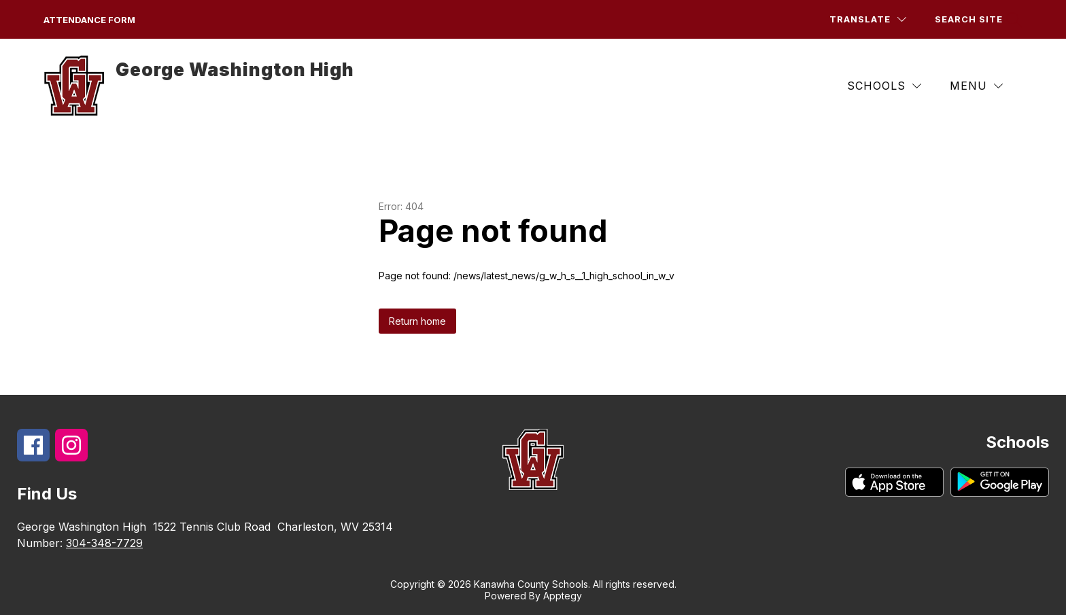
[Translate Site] (868, 19)
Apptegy (562, 595)
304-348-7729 (104, 543)
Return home (417, 321)
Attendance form (89, 19)
